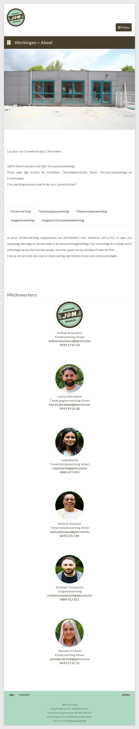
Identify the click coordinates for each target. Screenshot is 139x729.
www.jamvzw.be (77, 720)
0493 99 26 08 (70, 408)
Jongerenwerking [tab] (22, 220)
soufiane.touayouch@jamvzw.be (69, 595)
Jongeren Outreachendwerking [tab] (62, 220)
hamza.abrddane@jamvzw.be (69, 404)
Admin (126, 694)
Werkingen (25, 42)
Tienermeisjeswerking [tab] (91, 211)
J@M (11, 694)
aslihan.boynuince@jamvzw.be (69, 341)
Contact (24, 694)
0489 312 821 (69, 599)
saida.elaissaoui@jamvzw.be (69, 532)
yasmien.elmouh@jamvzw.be (70, 659)
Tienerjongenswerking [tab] (53, 211)
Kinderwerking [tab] (20, 211)
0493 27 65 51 (70, 663)
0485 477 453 (69, 472)
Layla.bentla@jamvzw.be (69, 468)
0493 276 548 (69, 536)
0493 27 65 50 (70, 345)
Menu (123, 28)
